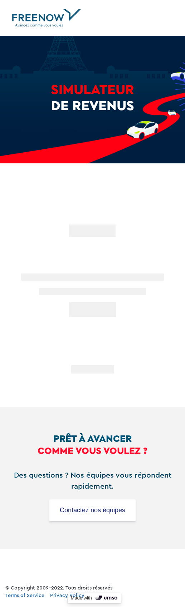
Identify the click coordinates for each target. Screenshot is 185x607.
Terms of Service (24, 595)
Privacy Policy (67, 595)
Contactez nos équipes (92, 510)
